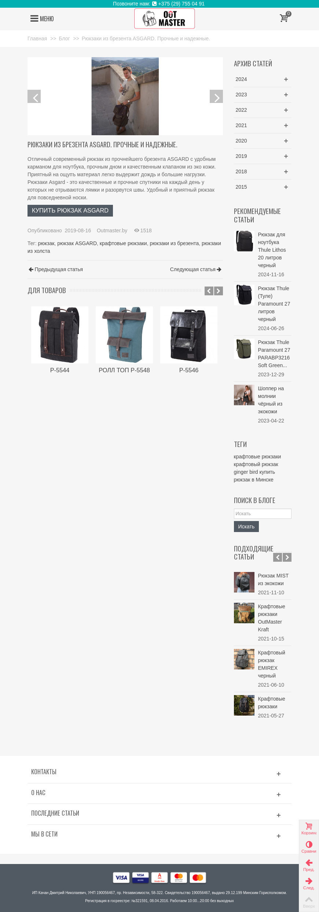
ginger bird (246, 472)
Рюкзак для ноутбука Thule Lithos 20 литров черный (272, 250)
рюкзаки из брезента (174, 243)
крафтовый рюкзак (256, 464)
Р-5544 (60, 370)
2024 (241, 79)
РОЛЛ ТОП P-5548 (124, 370)
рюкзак (46, 243)
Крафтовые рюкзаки (271, 702)
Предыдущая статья (56, 269)
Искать (246, 526)
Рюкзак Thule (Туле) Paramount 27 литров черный (274, 303)
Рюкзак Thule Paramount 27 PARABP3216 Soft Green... (274, 353)
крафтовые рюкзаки (123, 243)
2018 (241, 171)
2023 (241, 94)
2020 (241, 141)
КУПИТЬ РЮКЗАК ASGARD (70, 210)
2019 (241, 156)
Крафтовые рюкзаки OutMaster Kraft (271, 617)
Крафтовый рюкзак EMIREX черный (271, 664)
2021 (241, 125)
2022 (241, 110)
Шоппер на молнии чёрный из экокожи (271, 399)
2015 (241, 187)
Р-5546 (189, 370)
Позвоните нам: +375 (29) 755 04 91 (159, 4)
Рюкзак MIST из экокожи (273, 579)
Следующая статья (196, 269)
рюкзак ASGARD (77, 243)
